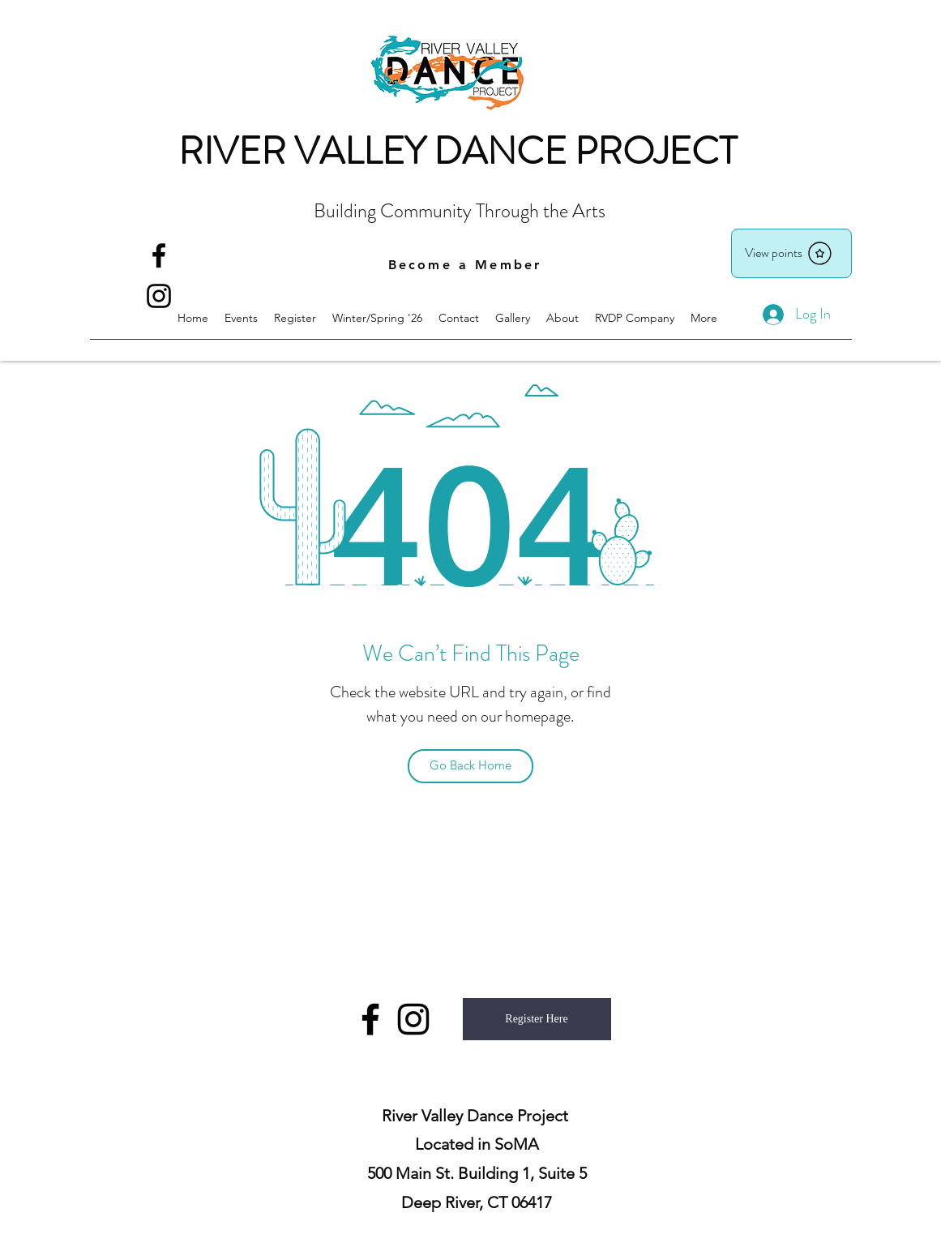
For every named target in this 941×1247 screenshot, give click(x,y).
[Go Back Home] (470, 766)
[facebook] (159, 255)
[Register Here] (537, 1019)
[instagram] (413, 1019)
